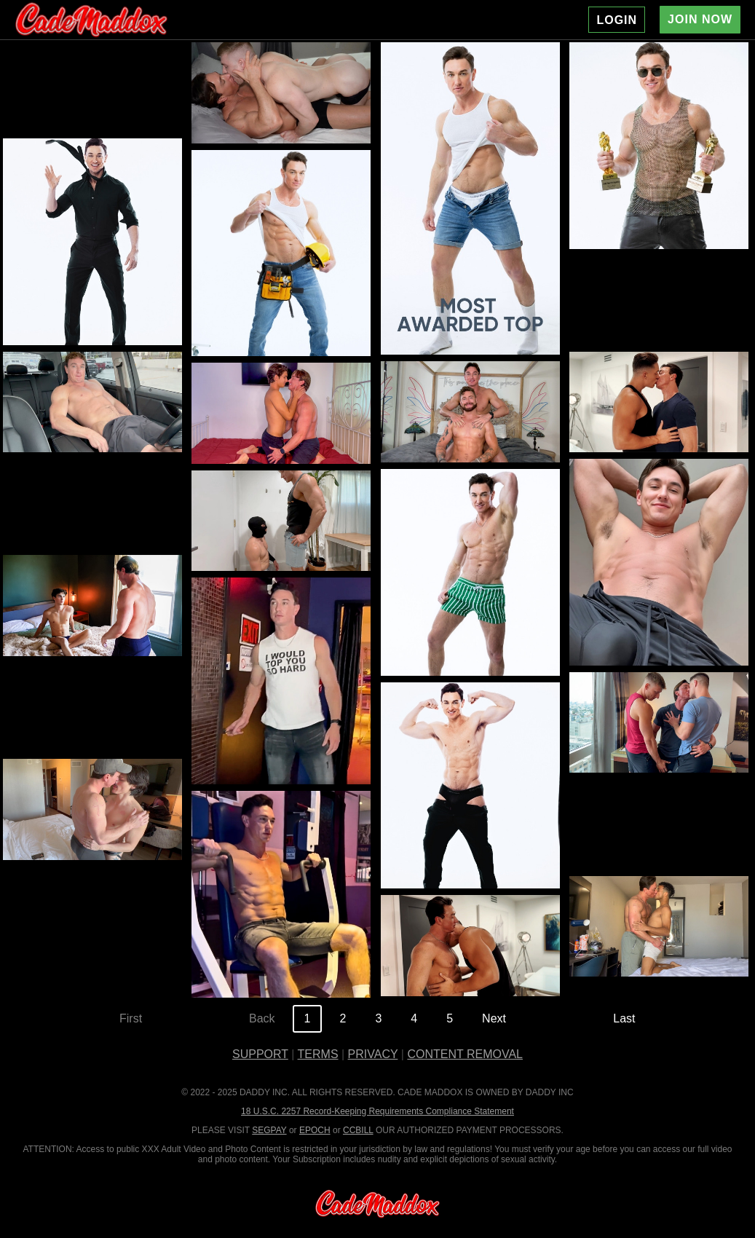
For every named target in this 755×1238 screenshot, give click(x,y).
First (130, 1018)
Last (624, 1018)
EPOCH (315, 1130)
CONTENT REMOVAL (465, 1054)
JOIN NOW (700, 19)
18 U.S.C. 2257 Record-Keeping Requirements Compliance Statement (377, 1111)
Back (262, 1018)
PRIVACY (373, 1054)
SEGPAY (269, 1130)
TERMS (318, 1054)
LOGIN (616, 20)
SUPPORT (260, 1054)
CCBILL (358, 1130)
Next (494, 1018)
